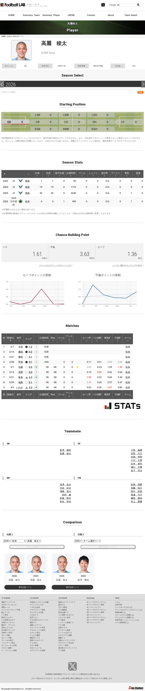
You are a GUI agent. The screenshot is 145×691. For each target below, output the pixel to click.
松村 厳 (66, 494)
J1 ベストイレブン (94, 607)
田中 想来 (136, 491)
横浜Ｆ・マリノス (8, 625)
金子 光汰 (136, 470)
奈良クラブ (62, 628)
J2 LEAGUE (34, 598)
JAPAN (71, 15)
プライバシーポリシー (70, 674)
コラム (117, 602)
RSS (140, 92)
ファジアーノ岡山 (8, 643)
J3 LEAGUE (62, 598)
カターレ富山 (35, 633)
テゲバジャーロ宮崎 (37, 650)
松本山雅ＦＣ (63, 612)
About (111, 15)
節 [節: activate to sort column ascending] (4, 339)
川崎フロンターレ (8, 622)
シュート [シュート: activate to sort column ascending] (93, 174)
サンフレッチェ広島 (9, 645)
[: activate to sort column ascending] (11, 174)
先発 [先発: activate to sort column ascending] (48, 174)
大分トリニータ (36, 648)
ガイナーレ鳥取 (64, 630)
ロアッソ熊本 (63, 645)
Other (117, 598)
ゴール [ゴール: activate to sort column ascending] (82, 174)
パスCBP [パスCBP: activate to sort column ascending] (96, 339)
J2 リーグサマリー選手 (95, 612)
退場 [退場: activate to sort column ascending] (138, 174)
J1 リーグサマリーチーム (96, 602)
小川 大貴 (136, 460)
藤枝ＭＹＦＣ (35, 638)
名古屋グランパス (8, 630)
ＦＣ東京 (4, 615)
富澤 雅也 (65, 450)
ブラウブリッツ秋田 (37, 610)
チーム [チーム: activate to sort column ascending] (127, 339)
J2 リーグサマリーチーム (96, 610)
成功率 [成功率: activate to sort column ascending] (104, 174)
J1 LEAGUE (5, 598)
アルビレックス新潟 (37, 630)
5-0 (30, 372)
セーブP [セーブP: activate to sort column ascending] (86, 339)
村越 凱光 (65, 498)
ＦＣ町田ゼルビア (8, 620)
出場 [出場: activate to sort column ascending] (37, 174)
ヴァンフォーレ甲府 (37, 628)
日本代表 (118, 605)
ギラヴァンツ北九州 (66, 643)
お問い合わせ (94, 674)
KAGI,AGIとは (120, 612)
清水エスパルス (7, 628)
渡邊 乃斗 (136, 494)
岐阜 (20, 377)
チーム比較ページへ (37, 547)
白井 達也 (136, 463)
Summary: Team (31, 15)
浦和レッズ (5, 607)
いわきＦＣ (34, 615)
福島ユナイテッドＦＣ (66, 602)
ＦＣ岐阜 (61, 620)
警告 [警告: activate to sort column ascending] (127, 174)
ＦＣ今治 (33, 643)
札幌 (20, 367)
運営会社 (84, 674)
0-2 (30, 352)
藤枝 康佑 (136, 498)
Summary (90, 598)
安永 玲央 (65, 501)
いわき (19, 387)
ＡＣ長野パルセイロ (66, 615)
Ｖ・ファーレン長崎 (9, 650)
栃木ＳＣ (61, 605)
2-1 (30, 357)
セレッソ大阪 (6, 638)
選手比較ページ (25, 587)
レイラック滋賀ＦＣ (66, 622)
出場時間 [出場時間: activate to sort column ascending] (70, 174)
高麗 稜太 (65, 453)
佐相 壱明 (136, 457)
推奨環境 (57, 674)
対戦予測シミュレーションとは (127, 620)
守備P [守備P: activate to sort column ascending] (118, 339)
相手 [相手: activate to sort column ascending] (19, 339)
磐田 (20, 357)
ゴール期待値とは (122, 622)
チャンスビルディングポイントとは (55, 265)
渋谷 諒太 (65, 488)
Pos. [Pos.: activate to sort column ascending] (53, 339)
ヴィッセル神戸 (7, 640)
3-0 (30, 367)
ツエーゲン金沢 (64, 617)
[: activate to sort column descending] (4, 174)
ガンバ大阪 (5, 635)
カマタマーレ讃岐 (65, 635)
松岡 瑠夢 (136, 484)
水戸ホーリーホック (9, 605)
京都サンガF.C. (7, 633)
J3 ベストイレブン (94, 622)
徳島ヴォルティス (36, 640)
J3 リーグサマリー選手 (95, 620)
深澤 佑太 (65, 484)
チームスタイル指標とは (124, 617)
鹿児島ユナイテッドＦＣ (67, 648)
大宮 (20, 346)
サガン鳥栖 (34, 645)
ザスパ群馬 (62, 607)
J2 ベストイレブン (94, 615)
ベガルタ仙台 (35, 607)
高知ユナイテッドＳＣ (66, 640)
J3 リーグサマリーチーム (96, 617)
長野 (20, 372)
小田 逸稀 (136, 450)
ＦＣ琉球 (61, 650)
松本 (27, 201)
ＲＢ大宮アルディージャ (39, 620)
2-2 (30, 377)
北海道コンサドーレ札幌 (39, 602)
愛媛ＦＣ (61, 638)
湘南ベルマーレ (36, 625)
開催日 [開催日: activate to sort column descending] (10, 339)
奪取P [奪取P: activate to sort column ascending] (107, 339)
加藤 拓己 (136, 488)
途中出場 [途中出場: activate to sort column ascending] (59, 174)
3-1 (30, 382)
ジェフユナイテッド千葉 (10, 610)
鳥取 (27, 181)
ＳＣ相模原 (62, 610)
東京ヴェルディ (7, 617)
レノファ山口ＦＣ (65, 633)
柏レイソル (5, 612)
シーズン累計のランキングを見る (127, 265)
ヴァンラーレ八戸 (36, 605)
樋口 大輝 (136, 467)
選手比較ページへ (108, 547)
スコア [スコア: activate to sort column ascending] (28, 339)
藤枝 (20, 352)
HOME (11, 15)
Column (91, 15)
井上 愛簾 (136, 501)
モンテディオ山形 (36, 612)
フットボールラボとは (123, 607)
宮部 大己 (136, 453)
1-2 (30, 346)
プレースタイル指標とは (124, 615)
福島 (20, 382)
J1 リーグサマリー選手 (95, 605)
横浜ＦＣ (33, 622)
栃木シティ (34, 617)
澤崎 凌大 (65, 491)
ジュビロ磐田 (35, 635)
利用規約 (49, 674)
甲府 (20, 362)
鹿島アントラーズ (8, 602)
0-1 (30, 362)
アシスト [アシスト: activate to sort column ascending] (115, 174)
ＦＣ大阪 (61, 625)
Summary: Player (51, 15)
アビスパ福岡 (6, 648)
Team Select (130, 15)
